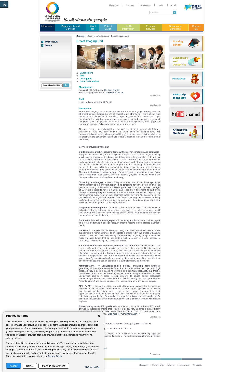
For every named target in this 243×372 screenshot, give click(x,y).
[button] (174, 12)
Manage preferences (53, 365)
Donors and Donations (175, 27)
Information (47, 26)
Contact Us (196, 27)
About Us (92, 27)
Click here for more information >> (123, 314)
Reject (29, 365)
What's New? (51, 41)
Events (48, 45)
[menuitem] (114, 5)
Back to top (155, 96)
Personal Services (150, 27)
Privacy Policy (55, 356)
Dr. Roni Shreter (112, 90)
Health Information (128, 27)
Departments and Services (70, 27)
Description (85, 78)
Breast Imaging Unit (89, 41)
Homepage (80, 36)
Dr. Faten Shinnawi (114, 92)
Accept (13, 365)
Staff (82, 75)
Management (86, 73)
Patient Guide (108, 27)
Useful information (89, 81)
